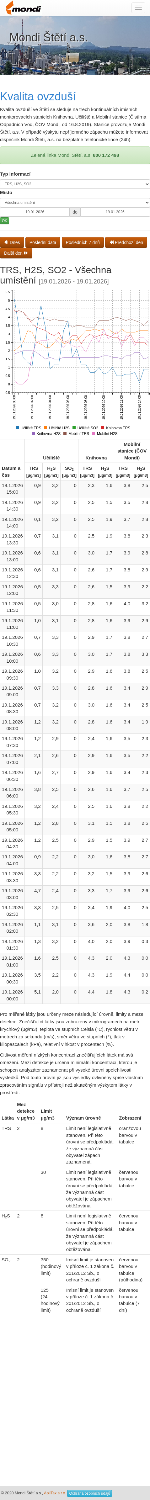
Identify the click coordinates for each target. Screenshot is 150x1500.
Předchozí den (126, 242)
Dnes (12, 242)
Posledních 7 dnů (83, 242)
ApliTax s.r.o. (55, 1493)
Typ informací (15, 174)
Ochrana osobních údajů (89, 1493)
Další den (16, 253)
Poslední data (42, 242)
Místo (6, 192)
